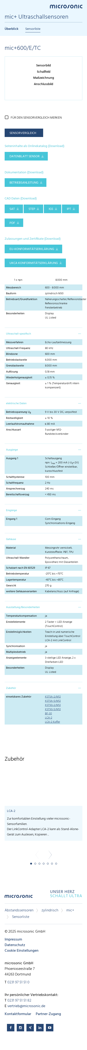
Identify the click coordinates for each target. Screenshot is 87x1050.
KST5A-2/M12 (53, 696)
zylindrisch (50, 910)
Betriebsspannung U (18, 412)
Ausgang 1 (12, 458)
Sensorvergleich (23, 133)
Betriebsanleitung (24, 182)
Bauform (11, 293)
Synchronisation (15, 646)
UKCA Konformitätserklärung (34, 263)
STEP (32, 209)
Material (11, 548)
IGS (51, 209)
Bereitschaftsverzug (17, 494)
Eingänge (11, 510)
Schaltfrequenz (14, 483)
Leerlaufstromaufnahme (20, 424)
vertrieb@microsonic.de (26, 1006)
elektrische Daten (16, 403)
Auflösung (12, 371)
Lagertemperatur (16, 580)
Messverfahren (14, 342)
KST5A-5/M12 (53, 701)
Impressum (13, 940)
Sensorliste (32, 29)
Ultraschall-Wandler (17, 558)
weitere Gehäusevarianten (21, 591)
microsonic (18, 898)
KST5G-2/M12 (53, 705)
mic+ (70, 910)
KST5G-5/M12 (53, 709)
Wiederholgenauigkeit (19, 377)
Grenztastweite (15, 365)
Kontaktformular (18, 1014)
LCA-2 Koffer (52, 722)
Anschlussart (13, 430)
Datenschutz (15, 945)
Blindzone (12, 354)
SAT (12, 209)
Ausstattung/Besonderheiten (23, 607)
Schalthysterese (15, 477)
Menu (7, 6)
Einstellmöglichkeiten (18, 632)
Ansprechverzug (15, 488)
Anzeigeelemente (16, 658)
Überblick (11, 29)
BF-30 (48, 713)
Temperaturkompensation (21, 616)
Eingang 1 (11, 519)
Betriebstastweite (16, 360)
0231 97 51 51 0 (18, 982)
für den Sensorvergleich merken (36, 117)
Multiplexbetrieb (16, 652)
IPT (69, 209)
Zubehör (11, 688)
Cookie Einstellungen (22, 951)
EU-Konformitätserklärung (32, 249)
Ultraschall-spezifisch (18, 334)
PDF (12, 223)
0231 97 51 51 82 (19, 1001)
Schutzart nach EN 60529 (20, 568)
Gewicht (11, 585)
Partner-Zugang (48, 1014)
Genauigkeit (13, 383)
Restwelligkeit (14, 418)
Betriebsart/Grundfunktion (21, 299)
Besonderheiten (15, 313)
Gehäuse (11, 539)
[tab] (43, 333)
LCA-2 (48, 717)
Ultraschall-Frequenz (18, 348)
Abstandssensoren (19, 910)
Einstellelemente (15, 622)
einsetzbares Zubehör (18, 696)
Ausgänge (12, 450)
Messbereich (13, 287)
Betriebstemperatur (17, 573)
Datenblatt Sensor (25, 156)
